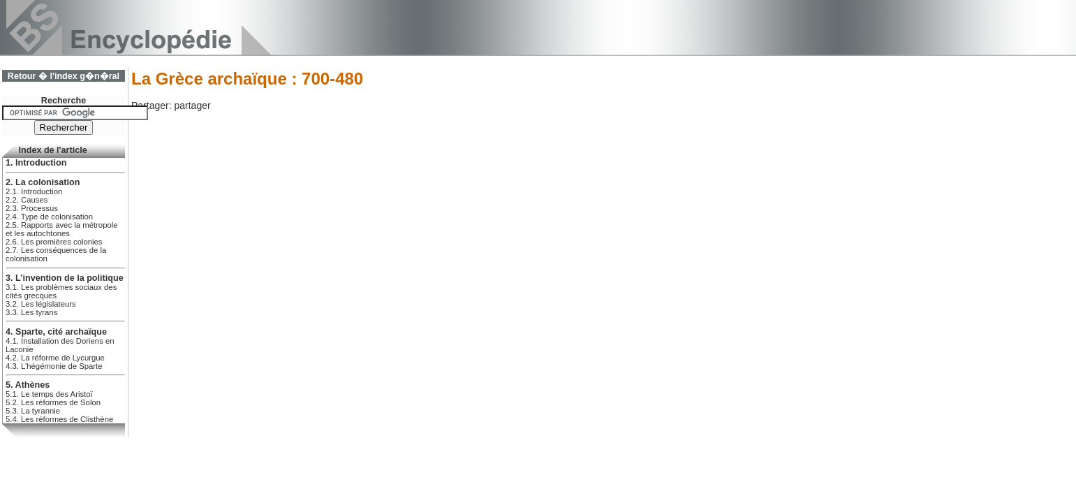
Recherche (63, 100)
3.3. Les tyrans (31, 312)
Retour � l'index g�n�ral (63, 76)
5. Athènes (28, 385)
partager (192, 105)
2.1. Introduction (34, 191)
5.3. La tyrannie (33, 411)
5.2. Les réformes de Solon (53, 402)
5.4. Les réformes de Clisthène (59, 419)
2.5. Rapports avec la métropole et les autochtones (62, 229)
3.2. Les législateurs (41, 304)
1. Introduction (36, 163)
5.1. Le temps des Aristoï (49, 394)
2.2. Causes (26, 200)
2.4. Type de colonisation (49, 216)
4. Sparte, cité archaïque (56, 332)
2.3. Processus (32, 208)
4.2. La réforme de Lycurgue (55, 357)
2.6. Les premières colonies (54, 242)
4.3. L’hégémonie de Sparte (54, 366)
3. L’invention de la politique (65, 278)
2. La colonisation (43, 182)
